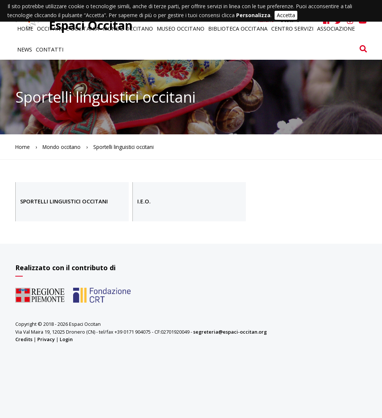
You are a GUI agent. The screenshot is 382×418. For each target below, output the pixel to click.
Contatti (49, 49)
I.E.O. (144, 201)
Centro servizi (292, 28)
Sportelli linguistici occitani (64, 201)
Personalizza (253, 15)
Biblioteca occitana (237, 28)
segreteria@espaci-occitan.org (230, 331)
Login (66, 339)
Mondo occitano (128, 28)
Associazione (336, 28)
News (24, 49)
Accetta (286, 15)
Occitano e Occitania (68, 28)
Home (25, 28)
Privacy (46, 339)
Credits (23, 339)
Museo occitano (180, 28)
